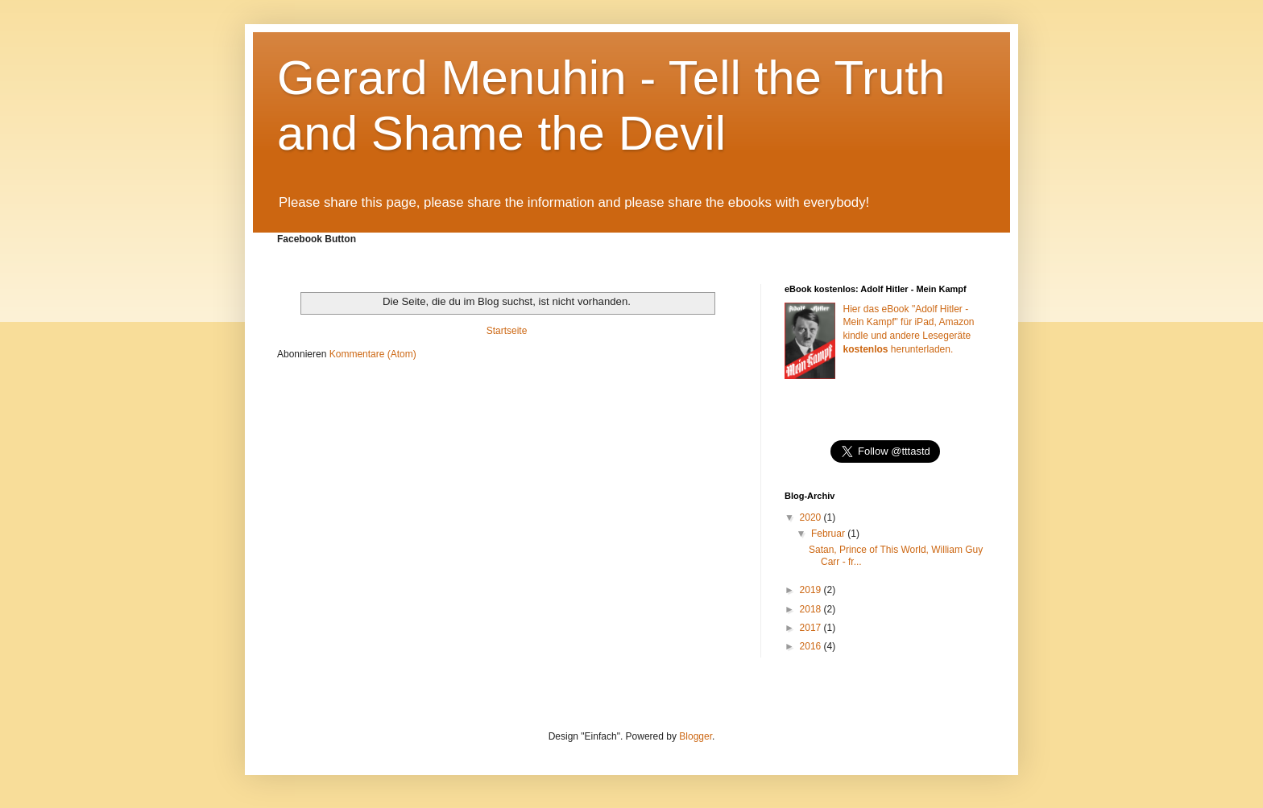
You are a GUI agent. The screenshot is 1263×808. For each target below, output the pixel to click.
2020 (812, 517)
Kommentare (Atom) (372, 354)
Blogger (695, 736)
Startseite (507, 330)
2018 (812, 609)
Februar (829, 533)
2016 (812, 646)
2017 (812, 627)
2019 (812, 590)
